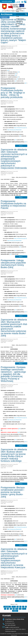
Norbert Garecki (14, 635)
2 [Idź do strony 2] (17, 606)
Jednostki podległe (7, 1)
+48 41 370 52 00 (11, 625)
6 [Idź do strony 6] (5, 608)
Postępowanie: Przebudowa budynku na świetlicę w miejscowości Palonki (13, 204)
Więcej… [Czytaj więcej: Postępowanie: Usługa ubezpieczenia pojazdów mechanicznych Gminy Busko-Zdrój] (21, 315)
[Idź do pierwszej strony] (7, 607)
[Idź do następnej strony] (24, 609)
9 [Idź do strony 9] (13, 608)
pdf (8, 70)
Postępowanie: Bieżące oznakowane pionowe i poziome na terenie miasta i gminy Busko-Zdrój (13, 492)
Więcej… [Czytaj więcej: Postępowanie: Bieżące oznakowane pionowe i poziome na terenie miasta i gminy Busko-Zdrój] (21, 545)
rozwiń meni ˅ (4, 17)
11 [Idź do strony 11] (20, 608)
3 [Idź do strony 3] (20, 606)
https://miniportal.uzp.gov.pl (20, 127)
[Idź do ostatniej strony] (15, 611)
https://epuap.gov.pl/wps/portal (14, 129)
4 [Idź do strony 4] (23, 606)
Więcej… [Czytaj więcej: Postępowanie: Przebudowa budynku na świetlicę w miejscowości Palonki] (21, 256)
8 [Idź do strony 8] (10, 608)
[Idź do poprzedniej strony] (13, 607)
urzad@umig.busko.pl (14, 627)
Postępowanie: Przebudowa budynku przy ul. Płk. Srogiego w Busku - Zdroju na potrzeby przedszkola (13, 93)
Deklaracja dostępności (10, 631)
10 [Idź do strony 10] (16, 608)
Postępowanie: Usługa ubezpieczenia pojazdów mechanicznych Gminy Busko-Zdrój (13, 264)
